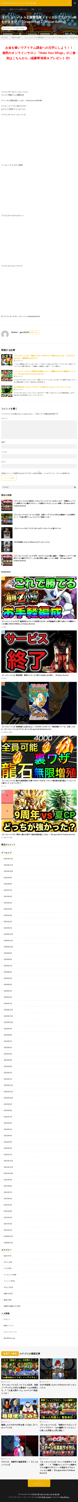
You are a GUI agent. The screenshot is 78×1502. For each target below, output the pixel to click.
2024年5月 (8, 978)
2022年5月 (8, 1129)
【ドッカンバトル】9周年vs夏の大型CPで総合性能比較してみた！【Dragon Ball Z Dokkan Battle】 (38, 834)
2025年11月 (8, 865)
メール (4, 452)
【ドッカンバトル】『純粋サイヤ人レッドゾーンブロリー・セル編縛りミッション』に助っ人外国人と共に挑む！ (58, 1427)
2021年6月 (8, 1199)
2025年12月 (8, 859)
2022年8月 (8, 1110)
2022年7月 (8, 1117)
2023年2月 (8, 1073)
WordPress (65, 1497)
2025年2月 (8, 922)
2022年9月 (8, 1104)
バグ (39, 9)
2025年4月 (8, 909)
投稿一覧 (34, 332)
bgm (5, 1256)
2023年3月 (8, 1066)
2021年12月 (8, 1161)
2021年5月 (8, 1205)
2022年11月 (8, 1092)
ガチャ (6, 1262)
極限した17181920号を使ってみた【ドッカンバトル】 (19, 1426)
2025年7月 (8, 890)
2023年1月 (8, 1079)
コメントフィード (10, 1332)
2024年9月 (8, 953)
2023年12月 (8, 1010)
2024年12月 (8, 934)
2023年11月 (8, 1016)
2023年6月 (8, 1047)
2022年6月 (8, 1123)
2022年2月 (8, 1148)
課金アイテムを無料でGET (18, 9)
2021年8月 (8, 1186)
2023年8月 (8, 1035)
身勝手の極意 (19, 28)
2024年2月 (8, 997)
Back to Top (39, 1484)
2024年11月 (8, 941)
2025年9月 (8, 878)
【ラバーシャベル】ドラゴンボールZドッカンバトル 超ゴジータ (37, 528)
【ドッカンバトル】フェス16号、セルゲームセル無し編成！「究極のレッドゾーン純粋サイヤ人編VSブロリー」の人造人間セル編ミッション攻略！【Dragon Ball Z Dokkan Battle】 (45, 558)
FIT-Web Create (45, 1497)
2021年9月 (8, 1180)
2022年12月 (8, 1085)
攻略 (32, 9)
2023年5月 (8, 1054)
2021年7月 (8, 1192)
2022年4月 (8, 1136)
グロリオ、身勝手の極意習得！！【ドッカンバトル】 (19, 1463)
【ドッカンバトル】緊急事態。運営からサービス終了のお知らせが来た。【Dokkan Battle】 (35, 675)
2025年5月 (8, 903)
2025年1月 (8, 928)
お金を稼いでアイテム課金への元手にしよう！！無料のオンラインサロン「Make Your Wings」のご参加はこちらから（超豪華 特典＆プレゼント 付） (39, 53)
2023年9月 (8, 1029)
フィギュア (8, 1275)
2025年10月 (8, 871)
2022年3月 (8, 1142)
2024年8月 (8, 959)
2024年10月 (8, 947)
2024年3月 (8, 991)
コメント (4, 418)
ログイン (7, 1319)
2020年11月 (8, 1243)
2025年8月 (8, 884)
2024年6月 (8, 972)
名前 (3, 442)
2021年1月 (8, 1230)
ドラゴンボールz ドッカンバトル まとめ (45, 1494)
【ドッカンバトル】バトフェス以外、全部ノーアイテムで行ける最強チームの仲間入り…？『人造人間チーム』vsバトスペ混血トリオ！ (19, 1389)
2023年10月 (8, 1022)
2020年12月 (8, 1236)
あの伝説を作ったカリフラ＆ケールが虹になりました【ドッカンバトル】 (42, 387)
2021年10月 (8, 1173)
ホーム (3, 9)
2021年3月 (8, 1217)
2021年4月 (8, 1211)
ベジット (7, 1281)
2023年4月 (8, 1060)
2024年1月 (8, 1003)
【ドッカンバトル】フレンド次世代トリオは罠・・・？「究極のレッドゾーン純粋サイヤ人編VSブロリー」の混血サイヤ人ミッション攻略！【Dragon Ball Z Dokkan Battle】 (58, 1467)
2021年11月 (8, 1167)
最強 (4, 678)
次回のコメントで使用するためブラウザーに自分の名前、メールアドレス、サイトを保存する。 (36, 473)
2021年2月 (8, 1224)
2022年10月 (8, 1098)
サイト (3, 462)
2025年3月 (8, 915)
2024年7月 (8, 966)
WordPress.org (9, 1338)
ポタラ (6, 1287)
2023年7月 (8, 1041)
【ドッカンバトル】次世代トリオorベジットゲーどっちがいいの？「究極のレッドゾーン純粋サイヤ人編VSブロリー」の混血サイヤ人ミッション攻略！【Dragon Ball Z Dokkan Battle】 (45, 503)
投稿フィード (8, 1326)
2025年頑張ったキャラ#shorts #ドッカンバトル (32, 542)
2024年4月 (8, 985)
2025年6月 (8, 896)
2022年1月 (8, 1155)
